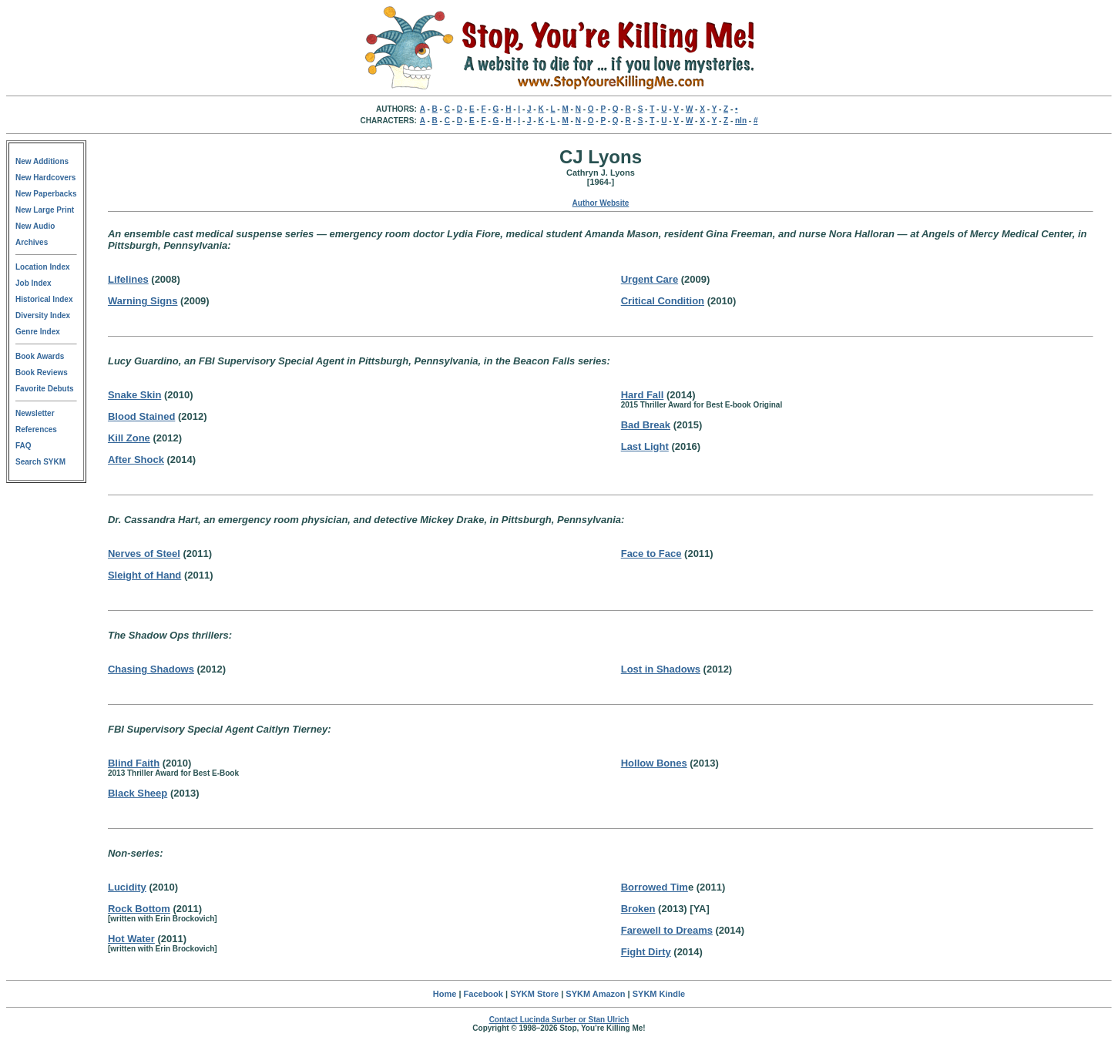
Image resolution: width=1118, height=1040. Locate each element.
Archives (31, 242)
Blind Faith (133, 763)
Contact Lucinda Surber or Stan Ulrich (559, 1019)
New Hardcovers (45, 177)
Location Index (42, 267)
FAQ (23, 445)
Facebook (483, 993)
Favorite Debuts (44, 388)
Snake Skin (134, 395)
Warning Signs (143, 301)
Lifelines (128, 279)
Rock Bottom (139, 908)
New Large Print (44, 210)
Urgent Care (649, 279)
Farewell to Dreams (667, 930)
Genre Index (37, 331)
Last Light (645, 446)
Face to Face (651, 553)
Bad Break (645, 425)
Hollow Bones (654, 763)
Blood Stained (141, 416)
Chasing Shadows (151, 669)
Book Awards (39, 356)
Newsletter (35, 413)
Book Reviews (41, 372)
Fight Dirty (646, 952)
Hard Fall (642, 395)
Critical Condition (662, 301)
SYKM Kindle (659, 993)
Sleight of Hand (144, 575)
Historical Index (43, 299)
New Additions (42, 161)
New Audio (35, 226)
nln (741, 120)
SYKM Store (534, 993)
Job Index (33, 283)
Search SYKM (40, 462)
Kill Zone (129, 438)
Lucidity (127, 887)
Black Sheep (137, 793)
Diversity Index (42, 315)
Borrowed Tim (654, 887)
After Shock (136, 459)
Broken (638, 908)
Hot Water (131, 938)
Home (445, 993)
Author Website (601, 203)
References (36, 429)
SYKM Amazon (595, 993)
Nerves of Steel (144, 553)
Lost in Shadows (660, 669)
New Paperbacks (46, 194)
